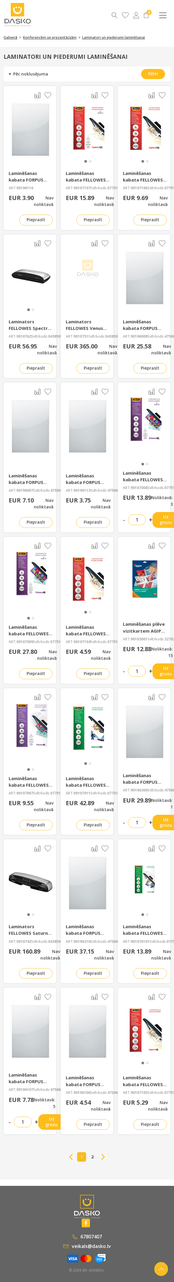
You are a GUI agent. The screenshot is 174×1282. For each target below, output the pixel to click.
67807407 (87, 1236)
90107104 (82, 642)
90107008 (139, 488)
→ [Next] (103, 1156)
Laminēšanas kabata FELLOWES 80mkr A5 (29, 784)
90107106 (139, 188)
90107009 (24, 642)
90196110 (24, 188)
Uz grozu (51, 1121)
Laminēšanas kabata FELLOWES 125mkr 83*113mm (144, 1084)
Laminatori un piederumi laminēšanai (113, 37)
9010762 (23, 336)
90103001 (139, 639)
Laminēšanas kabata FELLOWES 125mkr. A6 (143, 179)
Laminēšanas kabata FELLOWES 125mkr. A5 (86, 179)
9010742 (23, 942)
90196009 (139, 336)
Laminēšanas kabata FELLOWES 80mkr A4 (143, 479)
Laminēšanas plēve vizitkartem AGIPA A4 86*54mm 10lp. (144, 630)
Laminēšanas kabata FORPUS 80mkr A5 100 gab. (29, 482)
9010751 (81, 336)
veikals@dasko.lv (87, 1246)
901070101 (140, 942)
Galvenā (10, 37)
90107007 (24, 793)
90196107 (24, 1090)
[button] (85, 161)
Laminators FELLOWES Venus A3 (84, 328)
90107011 (82, 793)
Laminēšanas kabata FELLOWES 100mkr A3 (86, 784)
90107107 (82, 188)
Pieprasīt (36, 219)
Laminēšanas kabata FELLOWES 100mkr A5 (143, 933)
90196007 (24, 490)
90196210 (82, 942)
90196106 (82, 1093)
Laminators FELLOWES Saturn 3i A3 (28, 933)
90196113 (82, 490)
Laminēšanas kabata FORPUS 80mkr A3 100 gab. (143, 328)
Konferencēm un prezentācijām (50, 37)
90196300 (139, 790)
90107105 (139, 1093)
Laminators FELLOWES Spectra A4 (30, 328)
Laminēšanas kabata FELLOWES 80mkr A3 (29, 633)
